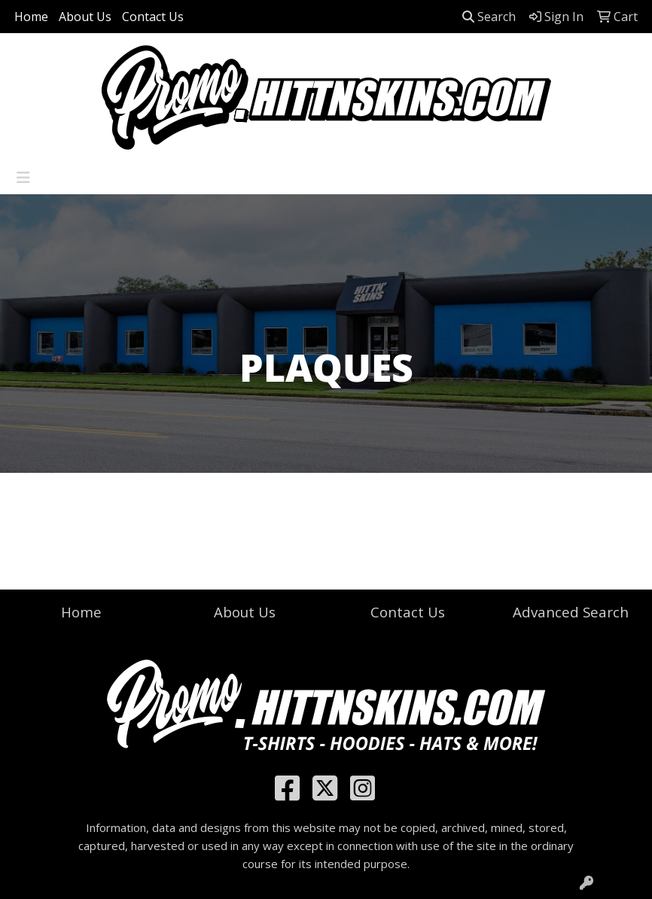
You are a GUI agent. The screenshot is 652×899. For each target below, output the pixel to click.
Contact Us (153, 16)
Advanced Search (571, 611)
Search (489, 16)
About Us (85, 16)
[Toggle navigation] (23, 177)
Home (31, 16)
